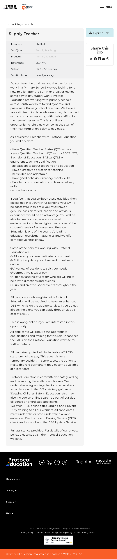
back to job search (22, 24)
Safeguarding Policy (62, 532)
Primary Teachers (46, 56)
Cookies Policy (43, 532)
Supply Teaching (46, 50)
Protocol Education (18, 6)
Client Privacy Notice (84, 532)
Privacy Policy (26, 532)
